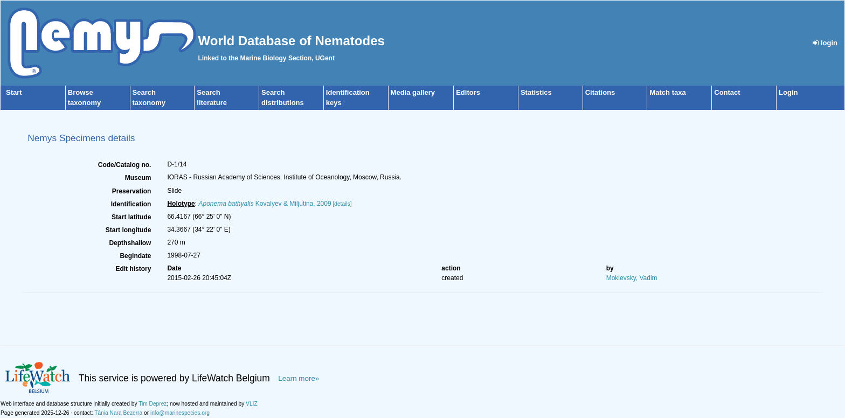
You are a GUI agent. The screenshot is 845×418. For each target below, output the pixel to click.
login (825, 43)
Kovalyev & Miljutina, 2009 (264, 203)
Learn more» (298, 378)
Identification (131, 204)
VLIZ (252, 404)
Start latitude (131, 217)
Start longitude (128, 230)
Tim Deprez (152, 404)
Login (788, 92)
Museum (138, 178)
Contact (727, 92)
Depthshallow (130, 243)
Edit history (133, 269)
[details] (342, 204)
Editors (468, 92)
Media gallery (413, 92)
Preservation (131, 191)
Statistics (536, 92)
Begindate (135, 256)
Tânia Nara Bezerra (118, 413)
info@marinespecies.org (180, 413)
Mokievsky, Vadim (631, 278)
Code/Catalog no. (124, 165)
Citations (600, 92)
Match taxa (667, 92)
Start (14, 92)
